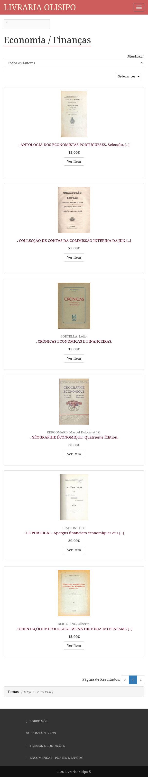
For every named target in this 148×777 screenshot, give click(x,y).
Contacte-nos (41, 733)
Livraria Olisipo (40, 7)
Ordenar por (128, 76)
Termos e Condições (45, 745)
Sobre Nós (36, 721)
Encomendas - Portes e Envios (54, 757)
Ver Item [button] (74, 161)
